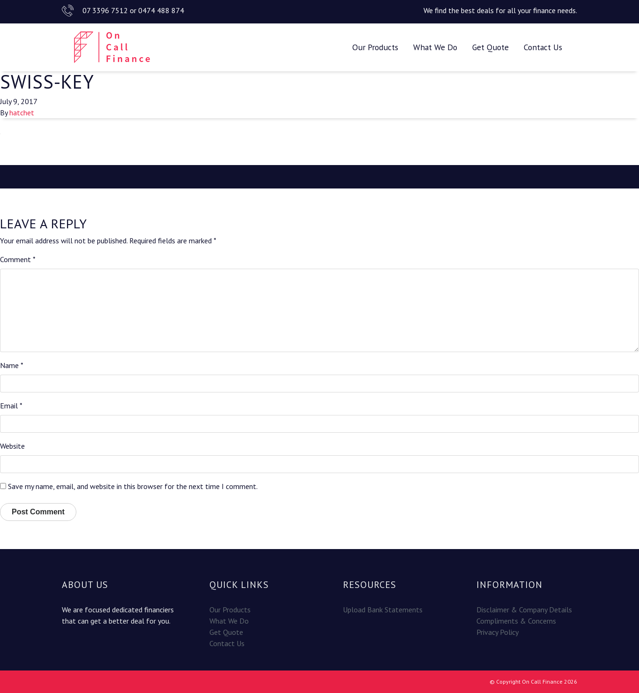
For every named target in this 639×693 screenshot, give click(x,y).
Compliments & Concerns (516, 620)
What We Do (435, 47)
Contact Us (543, 47)
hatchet (21, 112)
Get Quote (490, 47)
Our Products (375, 47)
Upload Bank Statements (383, 609)
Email (11, 405)
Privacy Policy (497, 632)
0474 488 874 (161, 10)
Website (12, 446)
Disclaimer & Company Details (524, 609)
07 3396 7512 (105, 10)
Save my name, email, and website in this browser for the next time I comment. (133, 486)
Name (11, 365)
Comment (18, 259)
